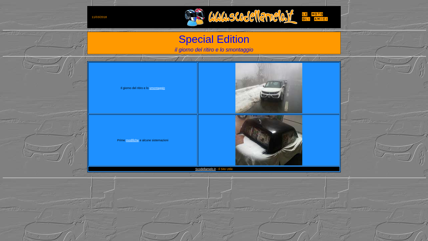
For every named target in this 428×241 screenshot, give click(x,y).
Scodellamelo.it (205, 169)
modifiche (132, 140)
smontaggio (157, 88)
